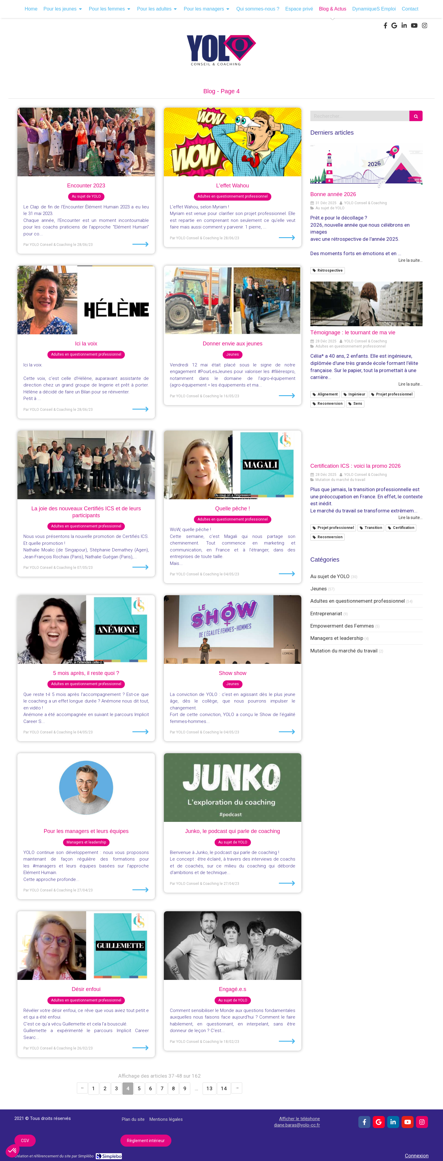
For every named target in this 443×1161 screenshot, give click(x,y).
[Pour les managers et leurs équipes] (86, 787)
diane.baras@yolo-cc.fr (297, 1125)
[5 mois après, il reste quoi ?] (86, 629)
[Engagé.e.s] (232, 945)
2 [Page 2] (105, 1088)
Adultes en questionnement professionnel (357, 601)
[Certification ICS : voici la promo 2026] (366, 437)
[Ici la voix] (86, 300)
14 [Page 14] (224, 1088)
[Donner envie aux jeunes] (232, 300)
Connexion (417, 1156)
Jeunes (318, 589)
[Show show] (232, 629)
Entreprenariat (326, 613)
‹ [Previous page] (82, 1088)
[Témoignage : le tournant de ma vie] (366, 304)
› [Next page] (236, 1088)
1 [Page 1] (93, 1088)
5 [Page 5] (139, 1088)
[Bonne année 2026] (366, 165)
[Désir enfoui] (86, 945)
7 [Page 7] (162, 1088)
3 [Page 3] (116, 1088)
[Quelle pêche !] (232, 465)
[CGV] (25, 1141)
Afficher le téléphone (299, 1118)
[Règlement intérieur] (145, 1141)
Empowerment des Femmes (342, 626)
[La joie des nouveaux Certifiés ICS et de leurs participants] (86, 465)
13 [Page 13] (209, 1088)
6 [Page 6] (150, 1088)
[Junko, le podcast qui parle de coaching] (232, 787)
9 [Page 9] (184, 1088)
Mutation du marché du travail (344, 651)
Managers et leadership (336, 638)
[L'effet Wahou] (232, 142)
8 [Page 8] (173, 1088)
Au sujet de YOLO (330, 576)
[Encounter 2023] (86, 142)
